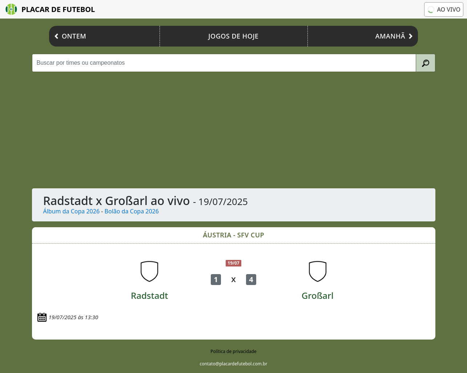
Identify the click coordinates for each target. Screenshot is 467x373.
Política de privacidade (233, 351)
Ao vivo (443, 9)
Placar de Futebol (50, 9)
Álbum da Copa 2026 (71, 211)
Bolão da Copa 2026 (132, 211)
